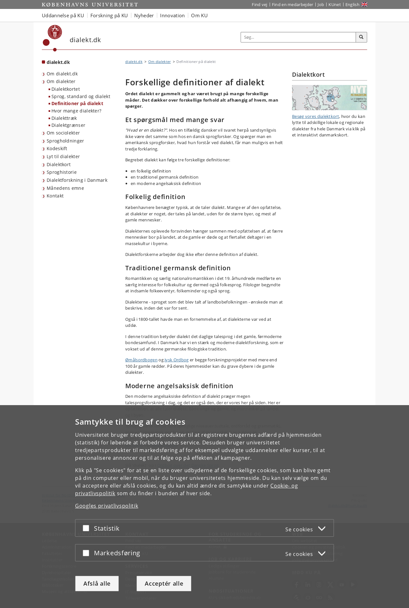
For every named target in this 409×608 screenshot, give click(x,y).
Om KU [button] (199, 15)
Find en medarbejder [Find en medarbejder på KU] (292, 4)
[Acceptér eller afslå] (87, 528)
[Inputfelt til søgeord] (298, 37)
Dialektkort (59, 164)
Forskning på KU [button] (109, 15)
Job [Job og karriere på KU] (321, 4)
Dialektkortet (65, 89)
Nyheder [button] (144, 15)
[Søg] (361, 37)
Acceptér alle (164, 583)
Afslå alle (97, 583)
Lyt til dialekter (63, 156)
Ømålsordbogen (141, 360)
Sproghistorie (62, 172)
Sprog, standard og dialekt (80, 96)
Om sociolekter (63, 133)
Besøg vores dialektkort (315, 116)
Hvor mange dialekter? (76, 111)
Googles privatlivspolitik (106, 505)
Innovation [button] (172, 15)
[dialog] (204, 506)
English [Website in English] (352, 4)
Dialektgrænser (68, 125)
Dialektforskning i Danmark (77, 180)
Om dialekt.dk (62, 74)
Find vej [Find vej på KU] (259, 4)
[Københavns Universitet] (52, 38)
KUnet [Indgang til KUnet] (334, 4)
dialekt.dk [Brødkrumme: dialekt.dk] (134, 61)
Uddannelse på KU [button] (63, 15)
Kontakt (55, 196)
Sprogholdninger (65, 141)
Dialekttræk (64, 118)
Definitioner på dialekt (77, 103)
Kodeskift (57, 148)
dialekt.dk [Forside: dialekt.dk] (58, 62)
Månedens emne (65, 188)
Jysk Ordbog (177, 360)
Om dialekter (61, 81)
